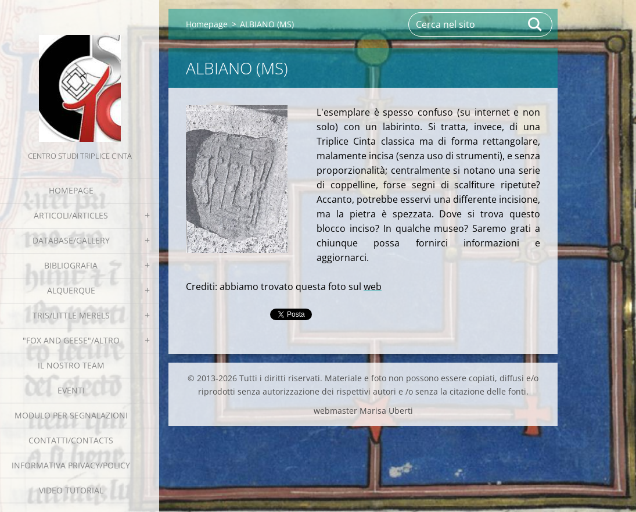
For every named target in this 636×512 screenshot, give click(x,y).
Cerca (535, 24)
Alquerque (71, 290)
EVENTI (71, 390)
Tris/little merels (71, 315)
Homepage (71, 190)
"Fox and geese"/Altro (71, 340)
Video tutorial (71, 490)
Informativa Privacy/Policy (71, 465)
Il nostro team (71, 365)
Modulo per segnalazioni (71, 415)
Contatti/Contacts (70, 440)
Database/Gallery (71, 240)
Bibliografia (71, 265)
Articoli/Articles (71, 215)
